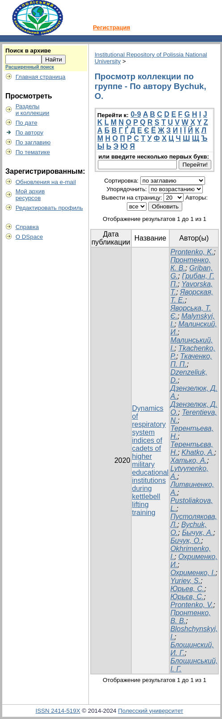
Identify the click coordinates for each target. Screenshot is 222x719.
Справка (27, 227)
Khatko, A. (197, 452)
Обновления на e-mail (46, 182)
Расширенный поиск (29, 66)
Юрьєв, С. (187, 597)
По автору (29, 132)
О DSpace (29, 236)
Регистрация (111, 27)
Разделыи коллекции (33, 109)
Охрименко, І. (192, 572)
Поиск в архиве (28, 50)
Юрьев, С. (187, 588)
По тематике (33, 152)
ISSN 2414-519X (58, 710)
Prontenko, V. (191, 605)
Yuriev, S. (185, 580)
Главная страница (41, 77)
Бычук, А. (197, 532)
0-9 (135, 114)
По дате (27, 122)
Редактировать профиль (49, 207)
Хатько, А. (188, 460)
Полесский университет (150, 710)
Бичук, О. (185, 540)
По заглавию (33, 142)
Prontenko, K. (192, 252)
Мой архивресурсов (30, 194)
